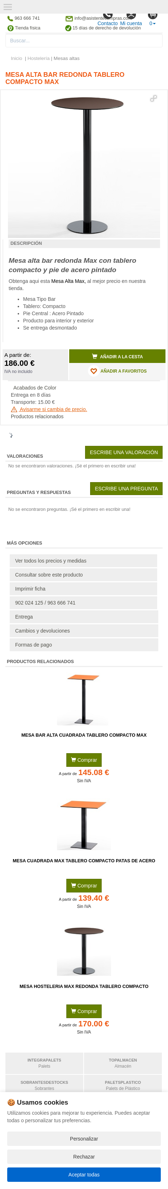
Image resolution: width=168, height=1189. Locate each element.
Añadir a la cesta (117, 356)
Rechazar (84, 1157)
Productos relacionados (37, 416)
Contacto (107, 17)
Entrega (24, 617)
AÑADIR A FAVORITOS (117, 371)
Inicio (16, 58)
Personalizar (84, 1139)
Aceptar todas (84, 1175)
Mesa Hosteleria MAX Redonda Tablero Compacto (84, 986)
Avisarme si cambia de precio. (49, 409)
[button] (153, 98)
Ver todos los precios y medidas (51, 561)
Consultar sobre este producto (49, 575)
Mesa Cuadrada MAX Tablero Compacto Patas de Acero (84, 860)
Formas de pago (33, 645)
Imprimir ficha (30, 589)
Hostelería (38, 58)
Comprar (84, 760)
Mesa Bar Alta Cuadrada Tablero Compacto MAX (83, 735)
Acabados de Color (34, 388)
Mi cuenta (131, 17)
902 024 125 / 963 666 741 (45, 603)
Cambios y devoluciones (42, 631)
